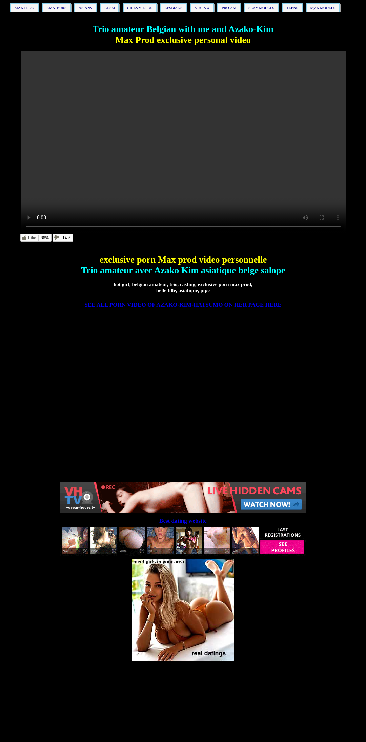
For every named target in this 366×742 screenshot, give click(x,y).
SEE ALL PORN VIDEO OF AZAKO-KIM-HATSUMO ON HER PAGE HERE (183, 305)
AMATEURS (56, 8)
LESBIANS (174, 8)
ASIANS (85, 8)
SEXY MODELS (261, 8)
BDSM (109, 8)
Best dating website (183, 521)
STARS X (202, 8)
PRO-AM (229, 8)
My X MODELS (323, 8)
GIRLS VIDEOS (139, 8)
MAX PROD (24, 8)
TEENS (292, 8)
